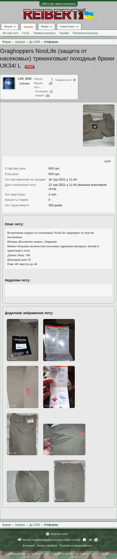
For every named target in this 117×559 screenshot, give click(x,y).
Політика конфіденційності (75, 545)
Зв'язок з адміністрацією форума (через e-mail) (51, 539)
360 (48, 95)
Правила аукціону (44, 33)
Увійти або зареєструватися (58, 3)
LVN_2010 (24, 78)
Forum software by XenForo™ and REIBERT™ (58, 553)
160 (51, 83)
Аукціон (28, 26)
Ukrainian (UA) (59, 534)
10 (51, 91)
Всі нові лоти (10, 33)
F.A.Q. (26, 33)
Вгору (90, 539)
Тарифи (64, 33)
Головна (84, 539)
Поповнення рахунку (85, 33)
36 (74, 80)
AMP (107, 161)
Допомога (28, 545)
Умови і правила (47, 545)
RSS (96, 539)
